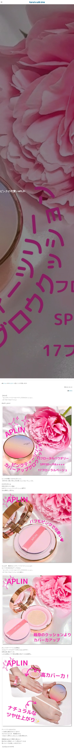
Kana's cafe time (37, 2)
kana (70, 390)
